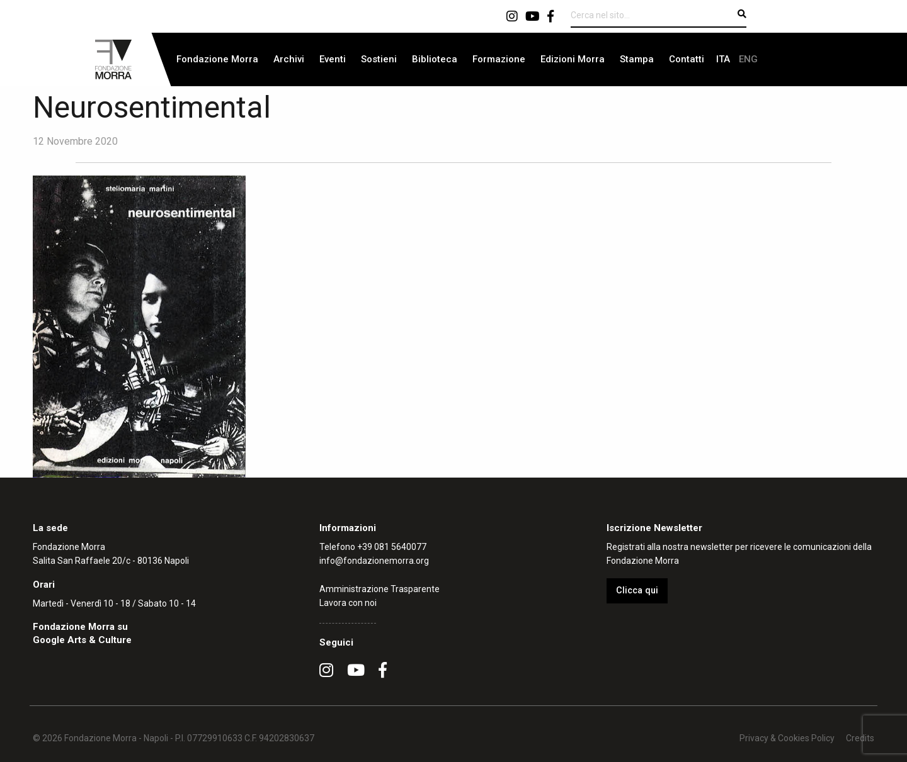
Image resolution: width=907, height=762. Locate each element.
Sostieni (379, 59)
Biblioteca (434, 59)
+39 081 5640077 (391, 547)
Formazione (498, 59)
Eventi (332, 59)
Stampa (637, 59)
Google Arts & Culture (82, 640)
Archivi (288, 59)
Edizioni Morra (572, 59)
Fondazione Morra (217, 59)
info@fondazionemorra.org (374, 561)
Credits (860, 738)
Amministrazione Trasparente (379, 589)
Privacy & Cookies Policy (787, 738)
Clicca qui (637, 590)
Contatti (686, 59)
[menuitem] (217, 59)
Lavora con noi (348, 603)
